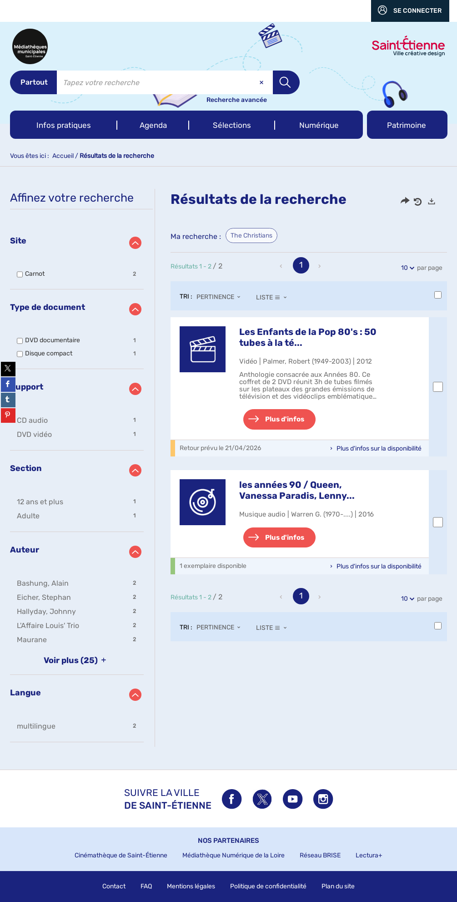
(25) (77, 660)
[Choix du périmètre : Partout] (33, 82)
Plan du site (338, 886)
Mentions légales (191, 886)
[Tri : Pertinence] (221, 297)
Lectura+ (369, 855)
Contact (114, 886)
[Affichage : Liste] (274, 297)
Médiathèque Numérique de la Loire (233, 855)
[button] (64, 125)
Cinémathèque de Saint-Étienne (121, 855)
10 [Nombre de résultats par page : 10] (406, 268)
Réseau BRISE (320, 855)
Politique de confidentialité (268, 886)
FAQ (146, 886)
